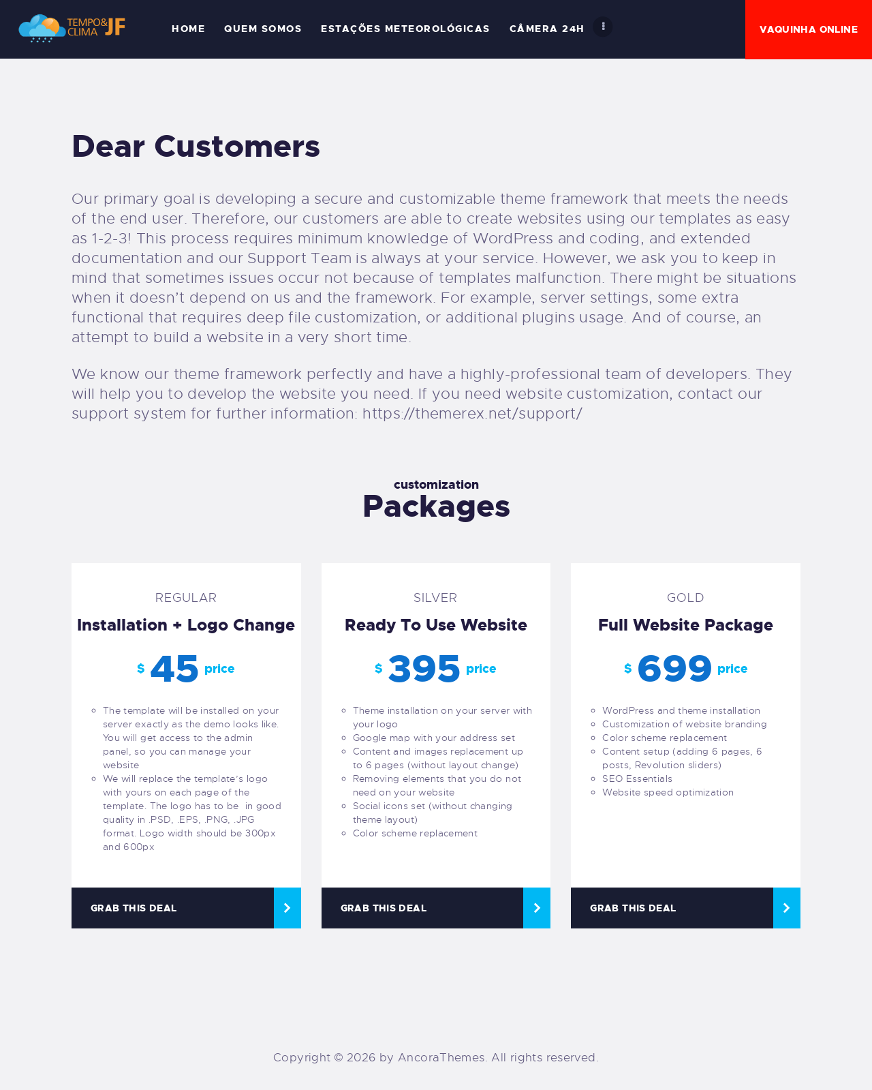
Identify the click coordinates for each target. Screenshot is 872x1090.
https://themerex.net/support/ (472, 413)
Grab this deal (133, 908)
